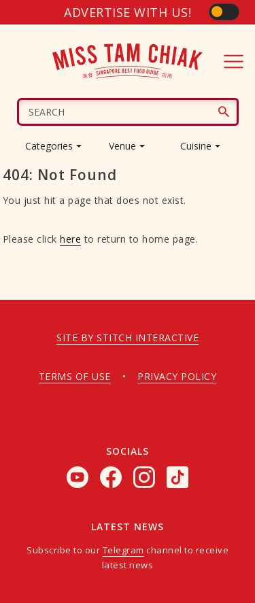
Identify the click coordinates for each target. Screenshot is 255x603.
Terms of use (75, 376)
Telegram (123, 550)
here (70, 238)
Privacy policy (176, 376)
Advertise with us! (127, 12)
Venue (122, 145)
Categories (49, 145)
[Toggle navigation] (234, 61)
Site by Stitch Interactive (127, 337)
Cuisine (195, 145)
